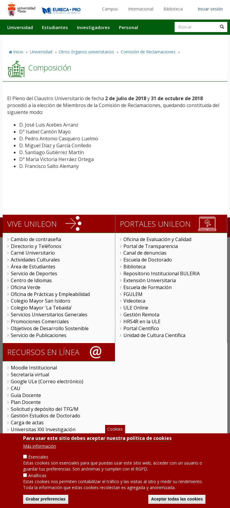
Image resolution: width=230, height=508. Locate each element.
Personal (128, 27)
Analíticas (37, 483)
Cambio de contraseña (36, 239)
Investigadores (93, 27)
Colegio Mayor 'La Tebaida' (41, 307)
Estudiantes (55, 27)
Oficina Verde (25, 287)
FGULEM (133, 294)
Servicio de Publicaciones (38, 335)
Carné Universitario (33, 253)
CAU (15, 388)
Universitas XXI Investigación (43, 429)
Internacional (140, 9)
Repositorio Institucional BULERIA (161, 273)
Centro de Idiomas (31, 280)
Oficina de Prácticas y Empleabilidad (50, 294)
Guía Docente (26, 395)
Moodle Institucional (34, 367)
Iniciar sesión (210, 9)
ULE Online (135, 307)
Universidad (20, 27)
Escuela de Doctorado (147, 259)
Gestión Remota (141, 314)
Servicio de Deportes (34, 273)
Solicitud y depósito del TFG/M (44, 409)
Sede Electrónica (29, 436)
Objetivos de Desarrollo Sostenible (50, 328)
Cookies (115, 436)
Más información (39, 453)
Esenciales (38, 464)
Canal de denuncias (145, 253)
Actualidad (158, 40)
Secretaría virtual (30, 374)
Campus (110, 9)
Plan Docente (26, 402)
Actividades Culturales (35, 259)
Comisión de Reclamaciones (148, 52)
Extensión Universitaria (149, 280)
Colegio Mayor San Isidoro (40, 300)
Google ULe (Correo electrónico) (47, 381)
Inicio (18, 52)
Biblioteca (173, 9)
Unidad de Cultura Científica (154, 335)
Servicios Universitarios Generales (49, 314)
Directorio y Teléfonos (36, 246)
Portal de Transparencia (150, 246)
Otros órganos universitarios (86, 52)
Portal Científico (141, 328)
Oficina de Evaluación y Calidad (157, 239)
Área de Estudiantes (33, 266)
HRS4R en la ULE (142, 321)
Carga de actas (27, 422)
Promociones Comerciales (40, 321)
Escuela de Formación (147, 287)
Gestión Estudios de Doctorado (45, 415)
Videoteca (134, 300)
